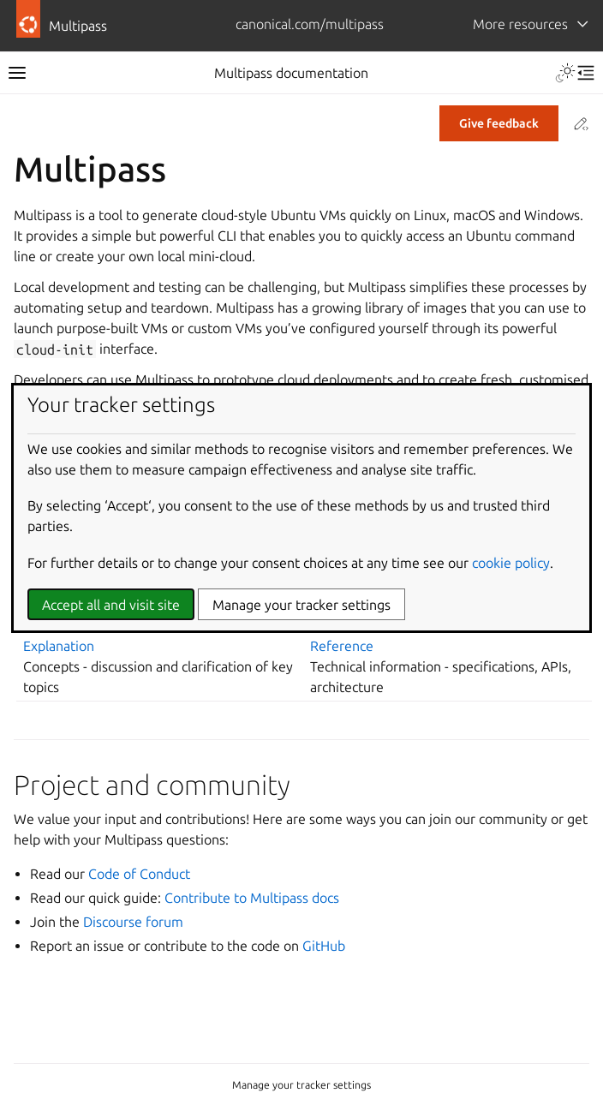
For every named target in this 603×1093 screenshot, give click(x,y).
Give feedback (499, 123)
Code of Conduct (139, 873)
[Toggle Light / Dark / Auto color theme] (565, 73)
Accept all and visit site (111, 604)
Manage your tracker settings (301, 1084)
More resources (520, 24)
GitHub (323, 945)
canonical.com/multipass (310, 24)
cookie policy (511, 562)
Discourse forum (133, 921)
